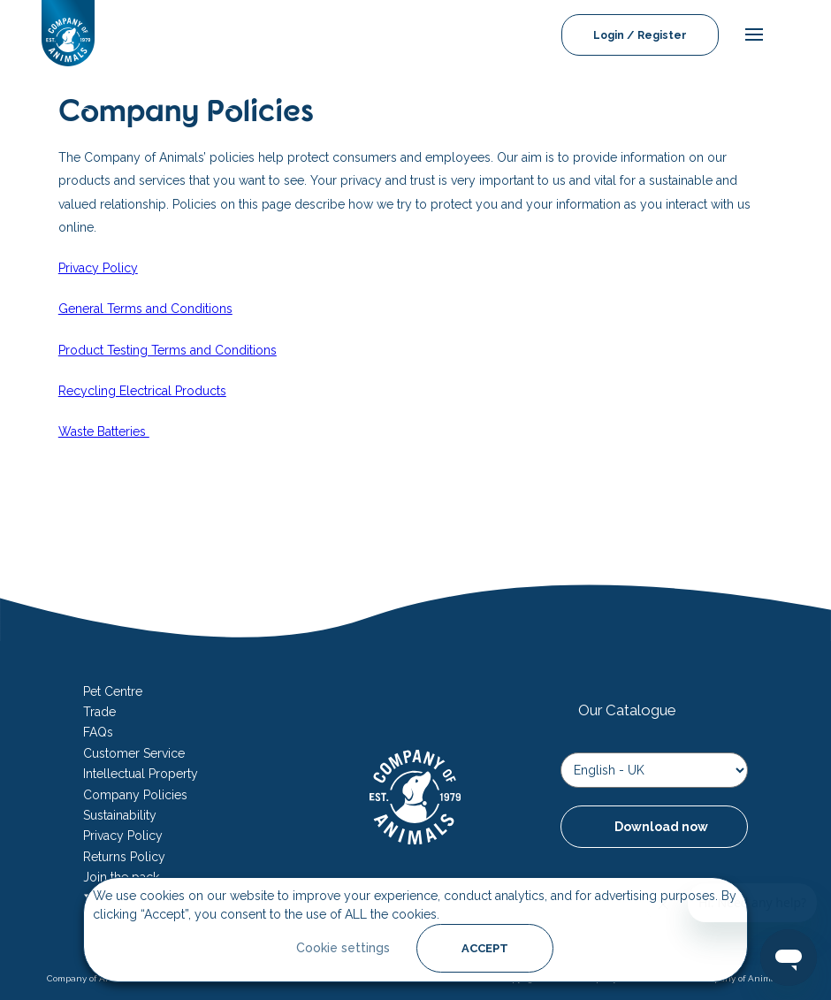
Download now (661, 827)
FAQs (98, 732)
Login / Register (640, 35)
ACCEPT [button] (484, 948)
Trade (99, 712)
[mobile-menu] (749, 35)
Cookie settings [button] (343, 948)
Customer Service (134, 753)
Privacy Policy (98, 268)
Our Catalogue (626, 710)
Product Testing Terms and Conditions (167, 350)
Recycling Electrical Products (142, 391)
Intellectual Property (140, 773)
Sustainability (119, 815)
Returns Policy (124, 857)
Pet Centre (112, 691)
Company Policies (135, 795)
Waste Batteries (103, 431)
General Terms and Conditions (145, 309)
